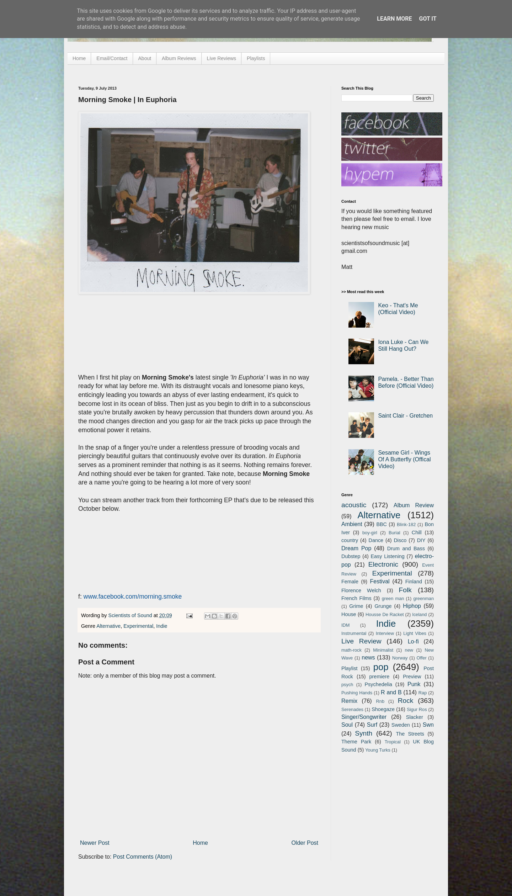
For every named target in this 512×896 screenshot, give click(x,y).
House (348, 614)
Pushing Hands (356, 692)
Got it (427, 18)
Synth (363, 733)
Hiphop (412, 606)
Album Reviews (179, 58)
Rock (406, 700)
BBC (381, 524)
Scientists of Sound (131, 615)
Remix (349, 701)
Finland (413, 581)
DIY (421, 540)
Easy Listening (388, 556)
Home (79, 58)
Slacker (414, 717)
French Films (356, 598)
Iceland (419, 614)
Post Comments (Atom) (142, 857)
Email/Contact (111, 58)
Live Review (361, 641)
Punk (413, 684)
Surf (372, 725)
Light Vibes (414, 633)
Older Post (304, 843)
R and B (391, 692)
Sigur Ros (417, 709)
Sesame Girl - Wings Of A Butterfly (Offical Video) (404, 459)
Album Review (414, 505)
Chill (417, 532)
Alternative (108, 626)
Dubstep (351, 556)
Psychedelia (378, 684)
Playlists (256, 58)
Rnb (380, 701)
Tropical (393, 741)
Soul (347, 725)
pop (381, 667)
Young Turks (377, 750)
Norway (399, 658)
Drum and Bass (406, 548)
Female (349, 581)
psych (347, 684)
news (368, 657)
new (409, 650)
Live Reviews (221, 58)
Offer (421, 658)
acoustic (353, 505)
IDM (345, 625)
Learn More (394, 18)
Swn (428, 725)
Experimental (138, 626)
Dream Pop (356, 548)
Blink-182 (406, 524)
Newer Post (95, 843)
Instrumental (353, 633)
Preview (412, 676)
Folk (405, 590)
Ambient (351, 524)
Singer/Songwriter (363, 717)
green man (393, 598)
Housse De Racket (385, 614)
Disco (400, 540)
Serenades (352, 709)
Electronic (383, 564)
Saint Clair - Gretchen (405, 416)
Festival (379, 581)
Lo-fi (413, 641)
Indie (161, 626)
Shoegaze (383, 709)
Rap (422, 692)
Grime (356, 606)
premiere (379, 676)
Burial (394, 532)
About (144, 58)
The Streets (410, 734)
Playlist (349, 668)
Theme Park (356, 741)
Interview (385, 633)
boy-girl (369, 532)
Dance (375, 540)
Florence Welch (361, 590)
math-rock (351, 650)
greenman (423, 598)
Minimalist (383, 650)
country (349, 540)
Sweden (400, 725)
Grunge (382, 606)
